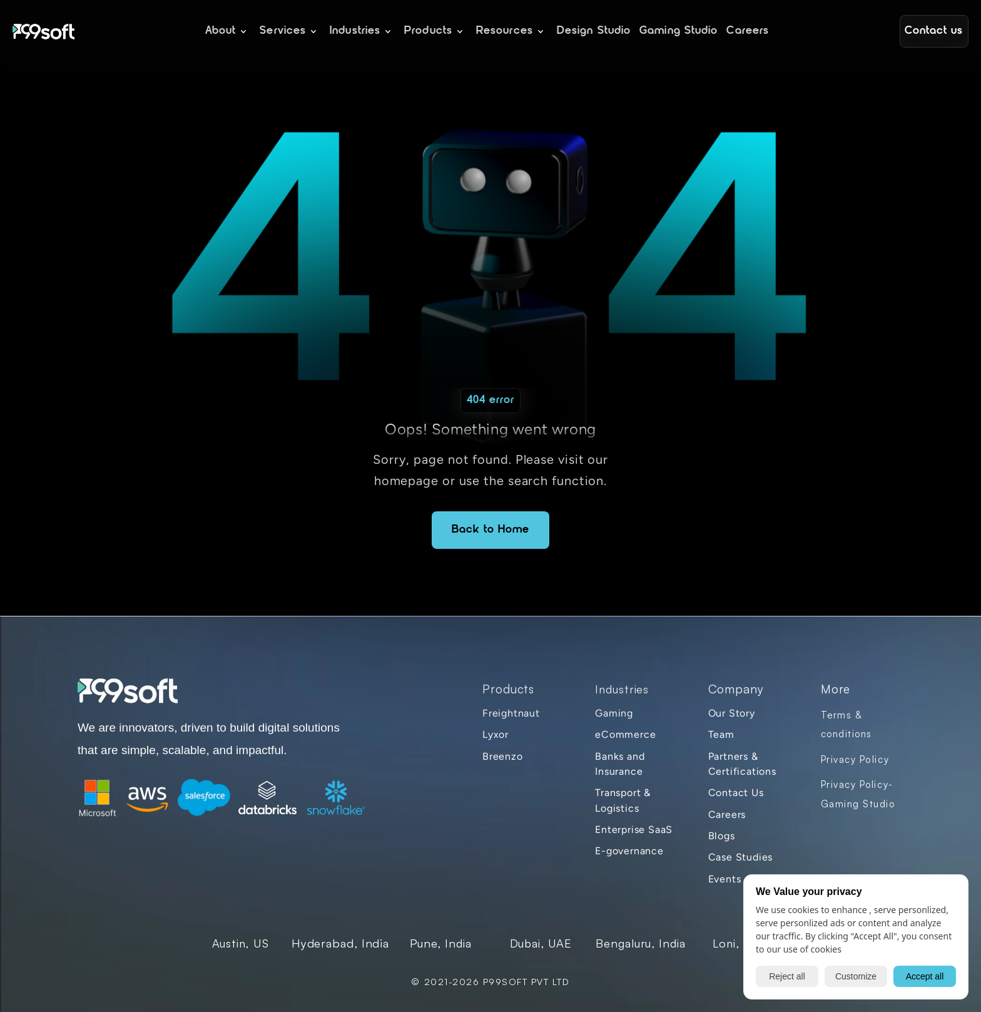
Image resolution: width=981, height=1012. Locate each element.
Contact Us (736, 794)
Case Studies (740, 859)
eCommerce (625, 736)
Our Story (731, 715)
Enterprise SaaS (634, 831)
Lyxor (495, 736)
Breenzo (502, 758)
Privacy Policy (855, 761)
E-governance (629, 853)
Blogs (721, 838)
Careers (727, 816)
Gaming (614, 715)
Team (721, 736)
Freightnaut (511, 715)
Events (724, 880)
